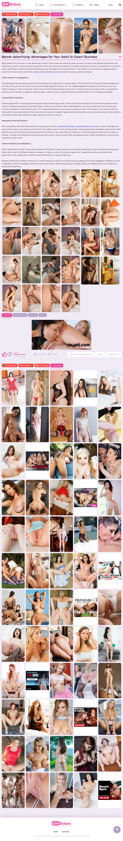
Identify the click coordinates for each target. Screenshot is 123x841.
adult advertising (47, 72)
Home (56, 831)
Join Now (7, 315)
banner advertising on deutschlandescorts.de (76, 126)
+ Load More (57, 14)
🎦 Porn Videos (42, 14)
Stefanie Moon (20, 315)
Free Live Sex (26, 14)
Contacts (65, 831)
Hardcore (32, 315)
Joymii (42, 315)
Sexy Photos (9, 14)
